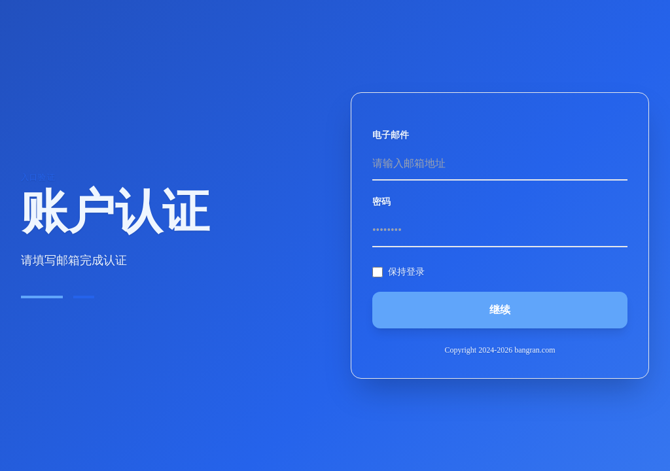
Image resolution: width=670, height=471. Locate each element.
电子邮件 (390, 135)
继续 (499, 309)
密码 (381, 202)
